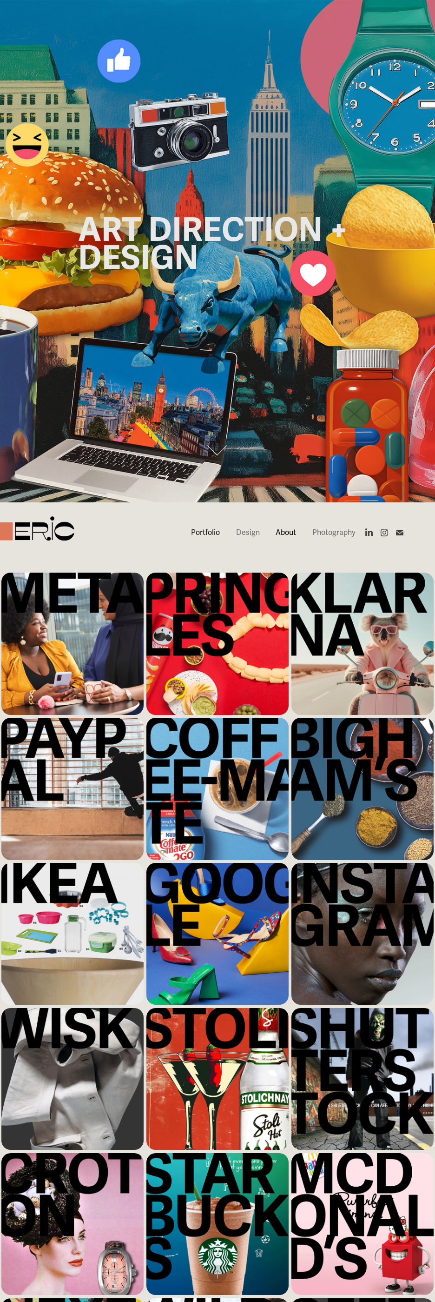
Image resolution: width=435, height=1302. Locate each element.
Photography (334, 532)
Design (248, 532)
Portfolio (205, 532)
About (286, 532)
